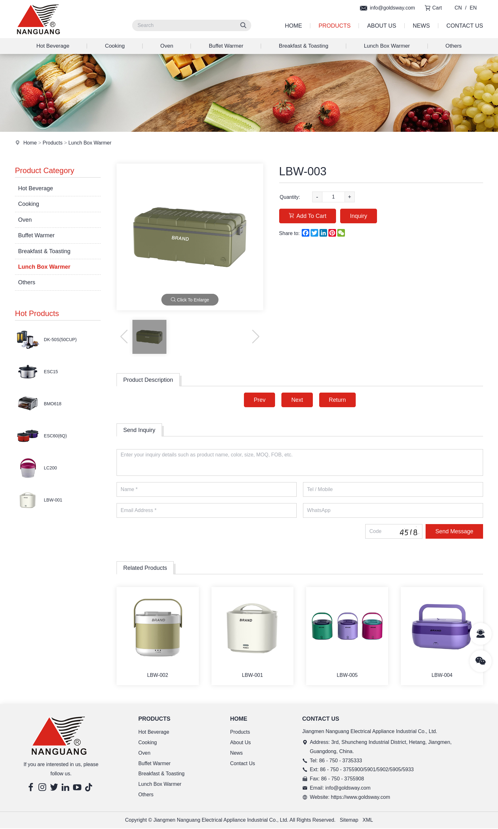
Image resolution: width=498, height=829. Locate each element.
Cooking (114, 46)
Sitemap (349, 820)
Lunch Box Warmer (387, 46)
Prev (259, 400)
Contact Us (465, 26)
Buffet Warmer (226, 46)
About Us (381, 26)
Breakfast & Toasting (303, 46)
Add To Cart (308, 216)
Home (293, 26)
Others (454, 46)
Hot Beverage (52, 46)
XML (368, 820)
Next (297, 400)
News (421, 26)
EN (473, 7)
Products (335, 26)
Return (337, 400)
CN (458, 7)
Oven (166, 46)
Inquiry (359, 216)
